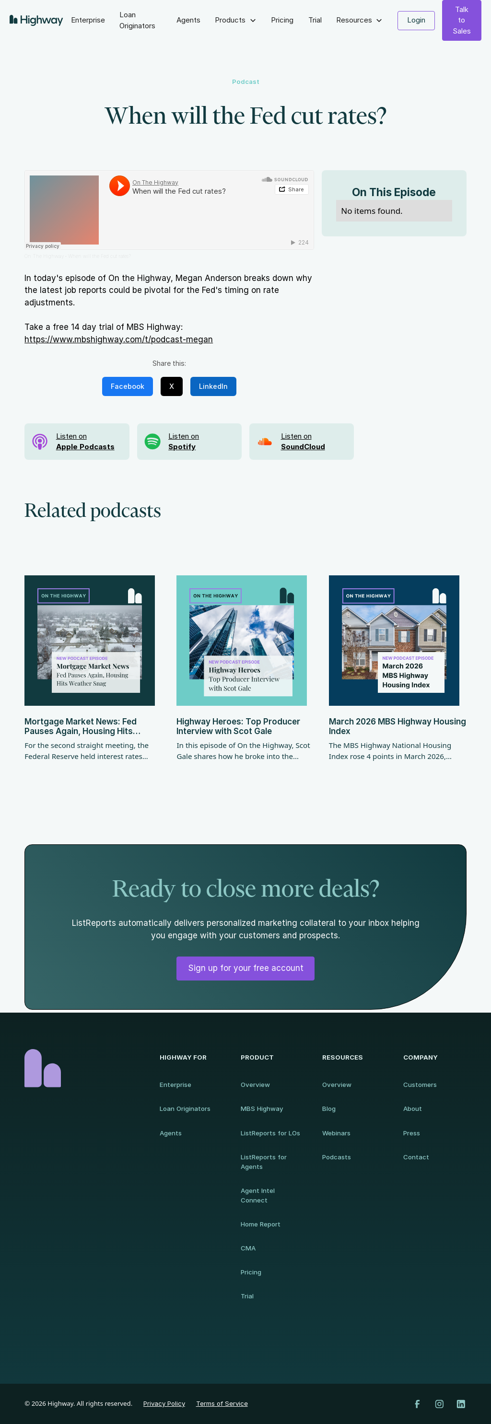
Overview (255, 1084)
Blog (329, 1108)
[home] (36, 20)
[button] (236, 21)
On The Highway (44, 256)
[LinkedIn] (461, 1404)
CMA (248, 1248)
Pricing (282, 19)
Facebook (127, 386)
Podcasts (336, 1157)
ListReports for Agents (264, 1161)
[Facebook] (417, 1404)
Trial (315, 19)
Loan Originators (137, 20)
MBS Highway (262, 1108)
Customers (420, 1084)
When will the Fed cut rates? (99, 256)
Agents (188, 19)
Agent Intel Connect (258, 1195)
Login (416, 19)
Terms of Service (222, 1403)
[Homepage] (82, 1068)
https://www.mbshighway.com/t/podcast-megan (118, 339)
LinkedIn (213, 386)
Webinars (336, 1133)
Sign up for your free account (246, 968)
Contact (416, 1157)
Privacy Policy (164, 1403)
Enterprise (88, 19)
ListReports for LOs (270, 1133)
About (412, 1108)
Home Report (261, 1224)
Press (411, 1133)
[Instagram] (439, 1404)
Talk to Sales (462, 20)
